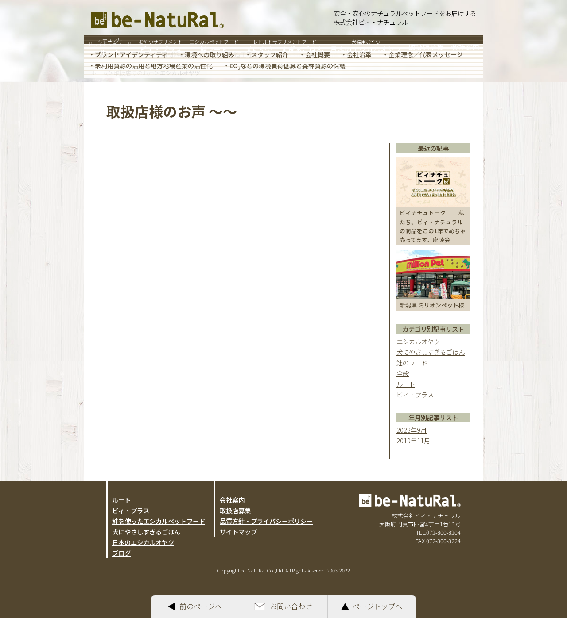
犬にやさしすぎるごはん (430, 352)
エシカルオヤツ (418, 341)
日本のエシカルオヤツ (143, 542)
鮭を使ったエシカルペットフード (158, 521)
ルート (405, 383)
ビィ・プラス (415, 394)
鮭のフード (411, 362)
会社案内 (232, 499)
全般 (402, 373)
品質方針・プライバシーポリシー (266, 521)
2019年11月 (413, 440)
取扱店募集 (235, 510)
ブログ (121, 552)
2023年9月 (411, 429)
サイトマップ (238, 531)
